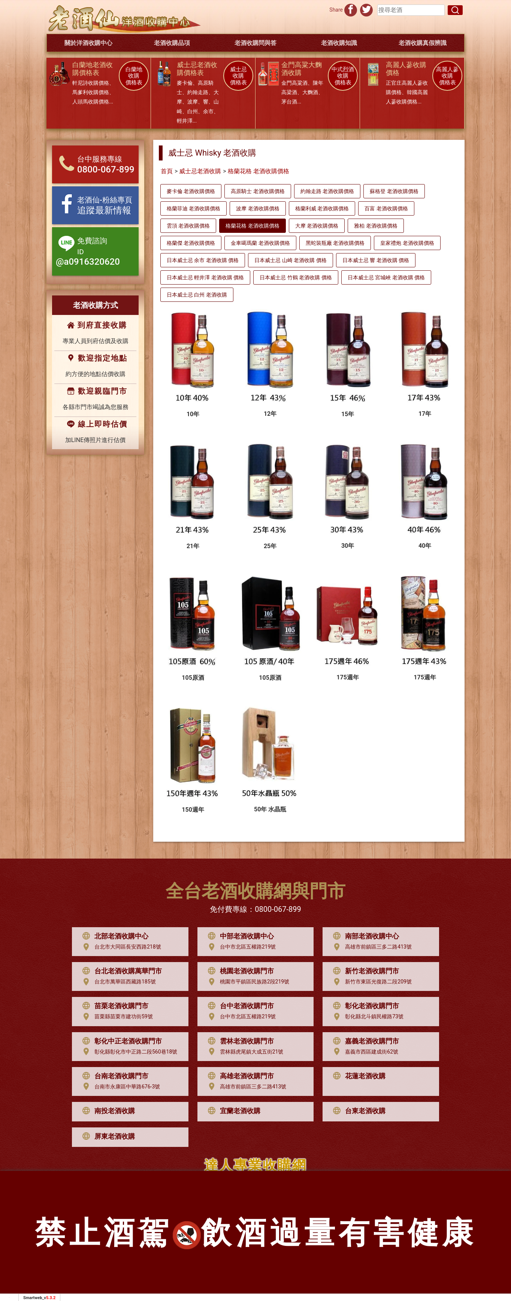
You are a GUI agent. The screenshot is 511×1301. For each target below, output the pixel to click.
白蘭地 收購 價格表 (134, 76)
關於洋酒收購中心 (88, 42)
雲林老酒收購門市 (239, 1041)
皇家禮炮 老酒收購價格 (407, 243)
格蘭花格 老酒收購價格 (258, 171)
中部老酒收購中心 (239, 936)
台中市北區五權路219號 (240, 947)
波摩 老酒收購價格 (257, 208)
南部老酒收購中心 (364, 936)
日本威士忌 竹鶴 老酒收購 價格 (296, 277)
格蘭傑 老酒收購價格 (191, 243)
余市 (208, 111)
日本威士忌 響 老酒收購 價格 (375, 260)
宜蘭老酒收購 (232, 1110)
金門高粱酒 (294, 83)
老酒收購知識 (339, 42)
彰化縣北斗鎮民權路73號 (366, 1016)
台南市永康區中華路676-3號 (119, 1086)
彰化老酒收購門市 (364, 1005)
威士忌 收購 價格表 (238, 76)
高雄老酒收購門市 (239, 1076)
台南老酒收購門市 (113, 1076)
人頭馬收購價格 (90, 102)
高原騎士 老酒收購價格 (257, 191)
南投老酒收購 (107, 1110)
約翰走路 (197, 92)
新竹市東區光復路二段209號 (370, 981)
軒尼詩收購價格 (90, 83)
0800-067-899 (278, 909)
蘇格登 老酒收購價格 (394, 191)
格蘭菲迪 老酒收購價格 (193, 208)
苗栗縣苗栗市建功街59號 (116, 1016)
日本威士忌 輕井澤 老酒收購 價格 (205, 277)
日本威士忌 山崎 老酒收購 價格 (290, 260)
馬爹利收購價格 (90, 92)
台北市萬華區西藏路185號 (117, 981)
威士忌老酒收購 (200, 171)
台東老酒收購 (357, 1110)
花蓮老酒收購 (357, 1076)
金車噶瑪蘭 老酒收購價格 (260, 243)
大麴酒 (310, 92)
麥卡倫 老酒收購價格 (191, 191)
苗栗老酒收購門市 (113, 1005)
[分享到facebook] (350, 9)
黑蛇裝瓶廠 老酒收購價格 (335, 243)
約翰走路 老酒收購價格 (327, 191)
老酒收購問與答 (255, 42)
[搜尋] (455, 10)
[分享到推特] (366, 9)
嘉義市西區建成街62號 (363, 1051)
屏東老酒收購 (107, 1136)
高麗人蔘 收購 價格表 (447, 76)
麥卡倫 (185, 83)
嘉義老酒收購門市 (364, 1041)
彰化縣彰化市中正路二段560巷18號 (128, 1051)
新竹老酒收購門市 (364, 971)
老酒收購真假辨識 (423, 42)
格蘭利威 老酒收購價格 (322, 208)
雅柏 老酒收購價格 (375, 226)
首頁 (167, 171)
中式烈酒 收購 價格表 (343, 76)
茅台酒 (289, 102)
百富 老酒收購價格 (386, 208)
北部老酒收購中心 (113, 936)
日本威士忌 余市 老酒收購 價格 (203, 260)
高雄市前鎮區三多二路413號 (370, 947)
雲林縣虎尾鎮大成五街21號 (244, 1051)
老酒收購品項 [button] (172, 42)
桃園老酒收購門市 (239, 971)
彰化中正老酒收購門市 (120, 1041)
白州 (192, 111)
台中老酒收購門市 (239, 1005)
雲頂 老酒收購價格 (188, 226)
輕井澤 (185, 121)
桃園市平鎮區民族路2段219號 (246, 981)
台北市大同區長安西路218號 (120, 947)
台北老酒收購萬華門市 (120, 971)
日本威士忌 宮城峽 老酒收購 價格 (386, 277)
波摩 (192, 102)
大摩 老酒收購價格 (316, 226)
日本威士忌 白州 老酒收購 (197, 295)
